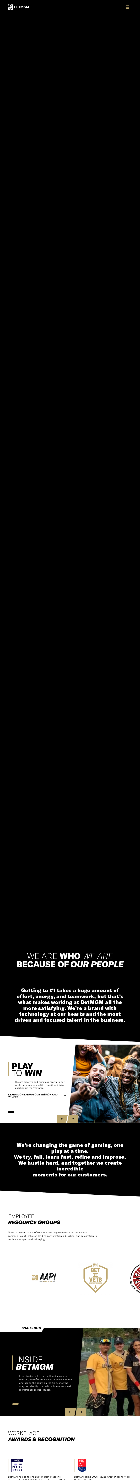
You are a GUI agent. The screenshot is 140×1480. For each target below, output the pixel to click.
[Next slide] (72, 1119)
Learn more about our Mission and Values (37, 1096)
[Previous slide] (62, 1119)
